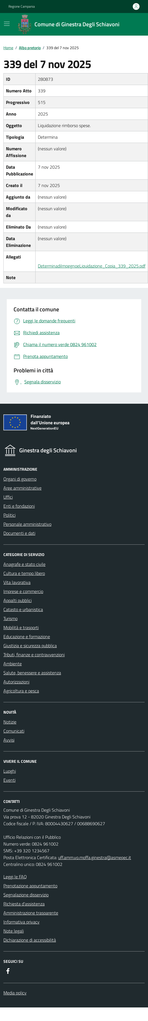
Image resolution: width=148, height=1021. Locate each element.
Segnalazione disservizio (26, 894)
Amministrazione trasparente (30, 912)
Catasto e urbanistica (23, 609)
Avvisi (8, 740)
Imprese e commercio (23, 591)
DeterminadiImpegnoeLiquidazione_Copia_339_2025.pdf (91, 265)
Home (8, 48)
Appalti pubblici (17, 600)
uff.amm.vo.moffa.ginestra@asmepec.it (94, 857)
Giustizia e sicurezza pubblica (30, 645)
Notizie (9, 721)
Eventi (9, 780)
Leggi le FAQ (15, 876)
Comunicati (13, 730)
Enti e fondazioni (19, 506)
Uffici (8, 497)
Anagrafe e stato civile (24, 564)
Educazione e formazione (26, 636)
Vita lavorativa (17, 582)
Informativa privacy (21, 921)
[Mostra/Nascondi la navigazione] (6, 23)
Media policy (15, 992)
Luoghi (9, 771)
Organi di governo (19, 478)
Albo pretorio (30, 48)
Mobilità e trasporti (21, 627)
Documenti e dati (19, 533)
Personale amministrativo (27, 524)
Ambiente (12, 663)
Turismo (10, 618)
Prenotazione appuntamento (30, 885)
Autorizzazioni (16, 681)
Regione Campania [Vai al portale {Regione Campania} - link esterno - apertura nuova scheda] (21, 6)
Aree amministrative (22, 488)
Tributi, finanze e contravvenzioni (34, 654)
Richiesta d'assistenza (24, 903)
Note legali (13, 930)
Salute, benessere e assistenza (32, 672)
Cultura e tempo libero (24, 573)
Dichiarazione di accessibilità (29, 940)
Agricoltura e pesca (21, 690)
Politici (9, 515)
